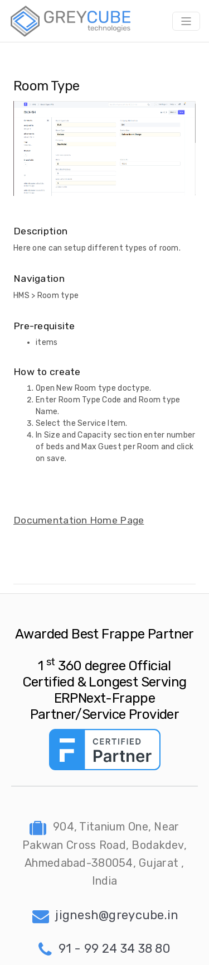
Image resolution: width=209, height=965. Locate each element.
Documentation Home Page (78, 520)
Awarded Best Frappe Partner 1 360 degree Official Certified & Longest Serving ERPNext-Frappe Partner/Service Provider (104, 674)
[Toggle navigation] (186, 21)
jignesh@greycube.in (105, 916)
